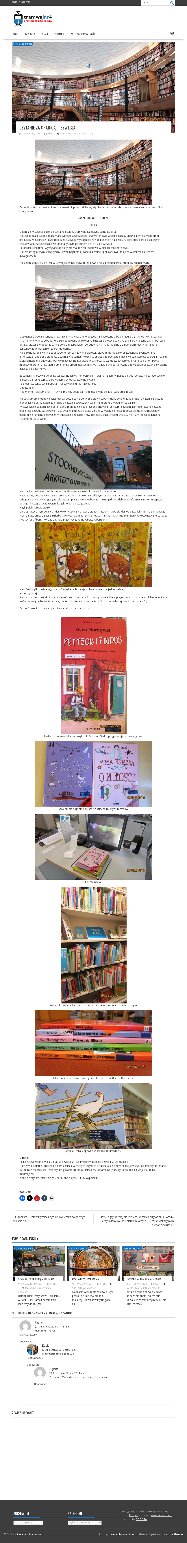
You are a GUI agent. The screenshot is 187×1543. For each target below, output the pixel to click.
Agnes (39, 1322)
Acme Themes (174, 1534)
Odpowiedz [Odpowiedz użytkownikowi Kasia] (33, 1364)
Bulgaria (30, 1287)
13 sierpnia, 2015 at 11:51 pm (52, 1326)
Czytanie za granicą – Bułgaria (36, 1279)
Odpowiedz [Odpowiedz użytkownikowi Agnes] (25, 1341)
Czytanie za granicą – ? (85, 1279)
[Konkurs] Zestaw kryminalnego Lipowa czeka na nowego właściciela (49, 1219)
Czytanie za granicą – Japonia (144, 1279)
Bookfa (111, 231)
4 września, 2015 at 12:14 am (66, 1373)
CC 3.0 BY (141, 1519)
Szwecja (89, 133)
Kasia (45, 1346)
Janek (48, 133)
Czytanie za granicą (22, 43)
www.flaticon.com (161, 1515)
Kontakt (59, 34)
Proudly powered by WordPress (117, 1534)
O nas (45, 34)
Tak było (30, 34)
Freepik (133, 1515)
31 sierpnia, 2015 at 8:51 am (59, 1349)
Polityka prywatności (83, 34)
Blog (15, 34)
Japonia (155, 1287)
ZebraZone (61, 1178)
